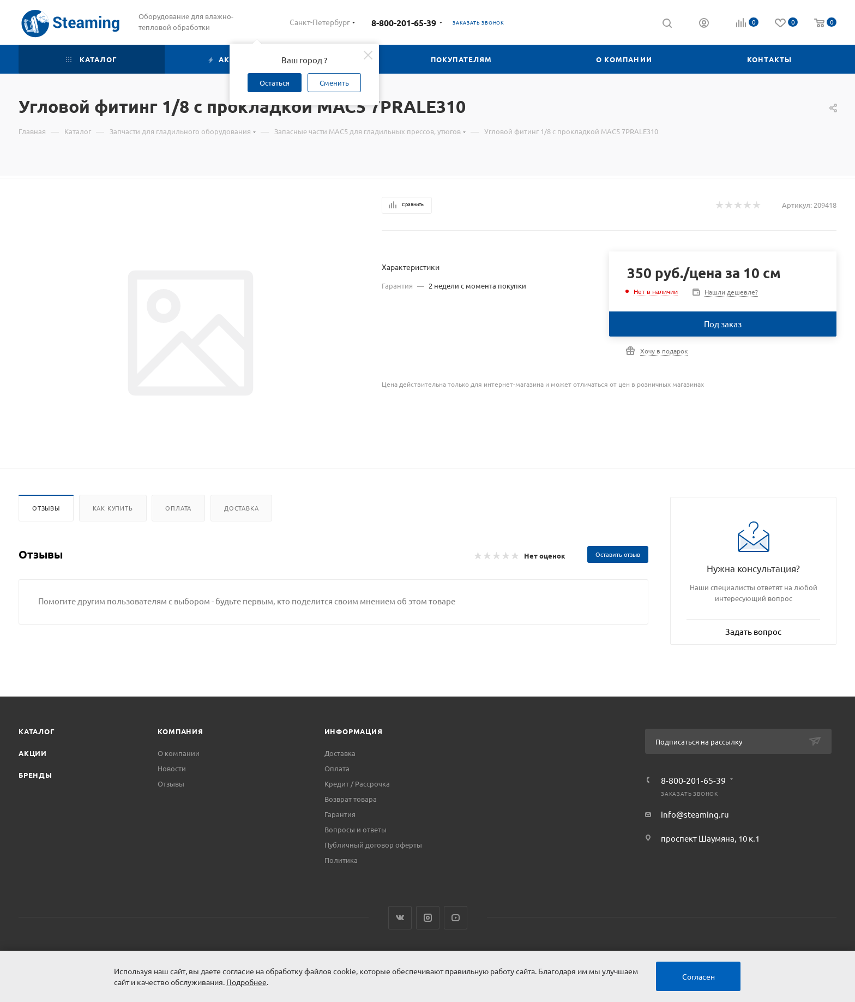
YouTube (455, 917)
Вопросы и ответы (355, 829)
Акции (33, 753)
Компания (180, 731)
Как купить (113, 507)
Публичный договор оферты (373, 844)
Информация (353, 731)
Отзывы (46, 507)
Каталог (37, 731)
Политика (341, 860)
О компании (179, 753)
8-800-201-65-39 (403, 22)
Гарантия (340, 814)
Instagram (427, 917)
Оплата (178, 507)
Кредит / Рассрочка (357, 783)
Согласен (698, 976)
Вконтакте (400, 917)
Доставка (241, 507)
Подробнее (246, 982)
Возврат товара (350, 798)
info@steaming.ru (695, 814)
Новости (172, 768)
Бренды (35, 774)
